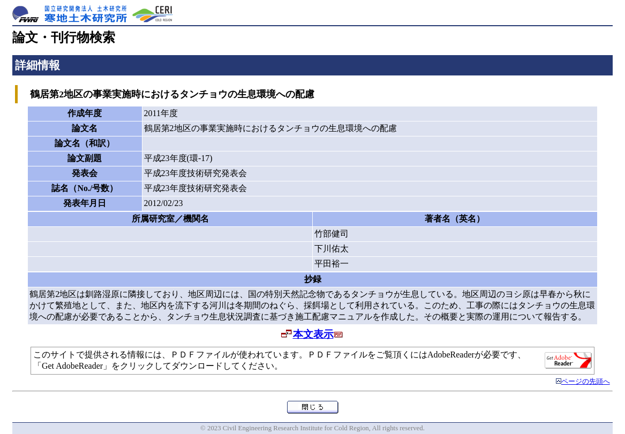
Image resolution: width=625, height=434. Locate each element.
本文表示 (313, 334)
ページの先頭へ (585, 381)
